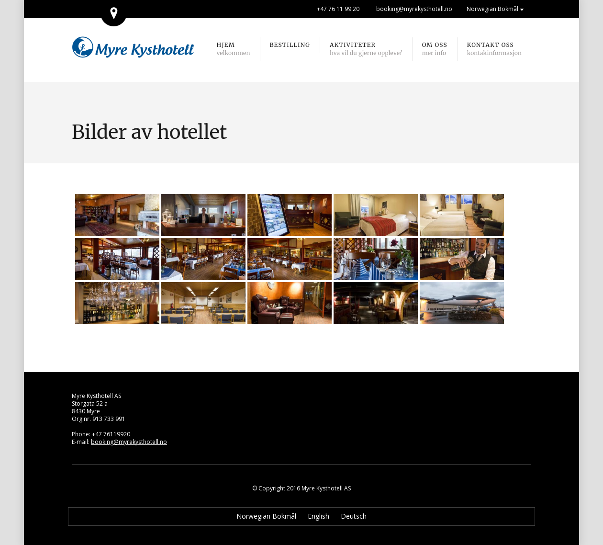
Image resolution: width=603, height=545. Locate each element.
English (318, 516)
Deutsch (354, 516)
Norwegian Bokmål (492, 9)
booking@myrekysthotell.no (414, 9)
